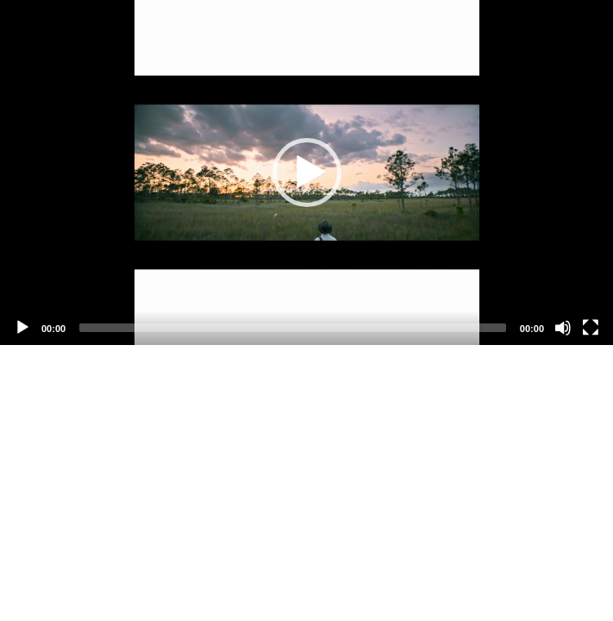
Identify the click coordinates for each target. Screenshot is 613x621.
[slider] (292, 327)
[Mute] (563, 327)
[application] (306, 172)
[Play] (22, 327)
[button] (306, 172)
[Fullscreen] (590, 327)
